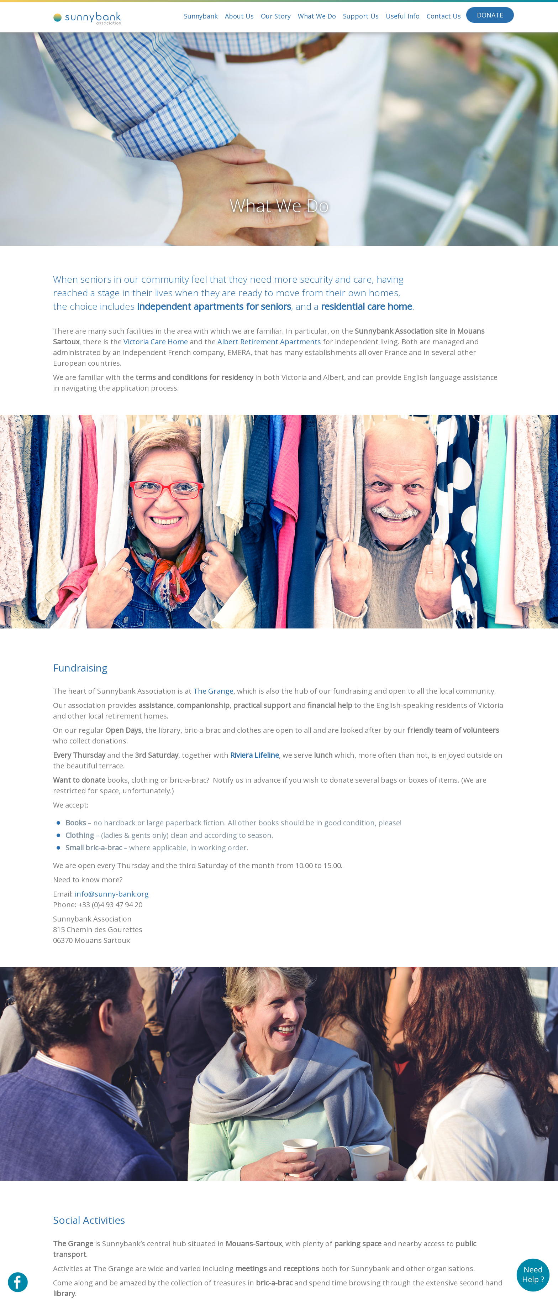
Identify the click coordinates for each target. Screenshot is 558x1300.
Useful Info (403, 16)
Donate (490, 15)
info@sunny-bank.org (112, 894)
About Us (239, 16)
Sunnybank (201, 16)
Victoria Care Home (155, 341)
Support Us (361, 16)
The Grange (213, 691)
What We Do (317, 16)
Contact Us (444, 16)
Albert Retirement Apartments (269, 341)
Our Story (276, 16)
